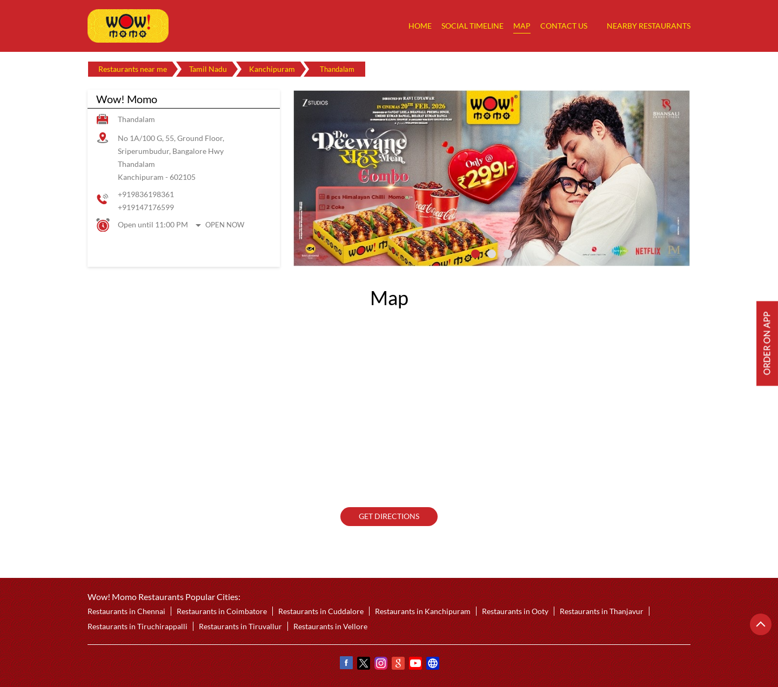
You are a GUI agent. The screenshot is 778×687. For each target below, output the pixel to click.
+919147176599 (146, 207)
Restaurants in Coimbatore (222, 611)
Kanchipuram (272, 68)
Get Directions (389, 516)
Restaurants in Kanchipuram (423, 611)
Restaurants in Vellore (330, 626)
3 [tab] (508, 254)
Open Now (224, 224)
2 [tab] (491, 254)
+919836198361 (146, 194)
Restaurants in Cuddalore (321, 611)
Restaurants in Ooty (515, 611)
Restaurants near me (132, 68)
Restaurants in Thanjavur (601, 611)
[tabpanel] (491, 178)
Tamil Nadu (208, 68)
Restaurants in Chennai (126, 611)
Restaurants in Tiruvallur (240, 626)
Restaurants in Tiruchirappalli (137, 626)
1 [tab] (475, 254)
